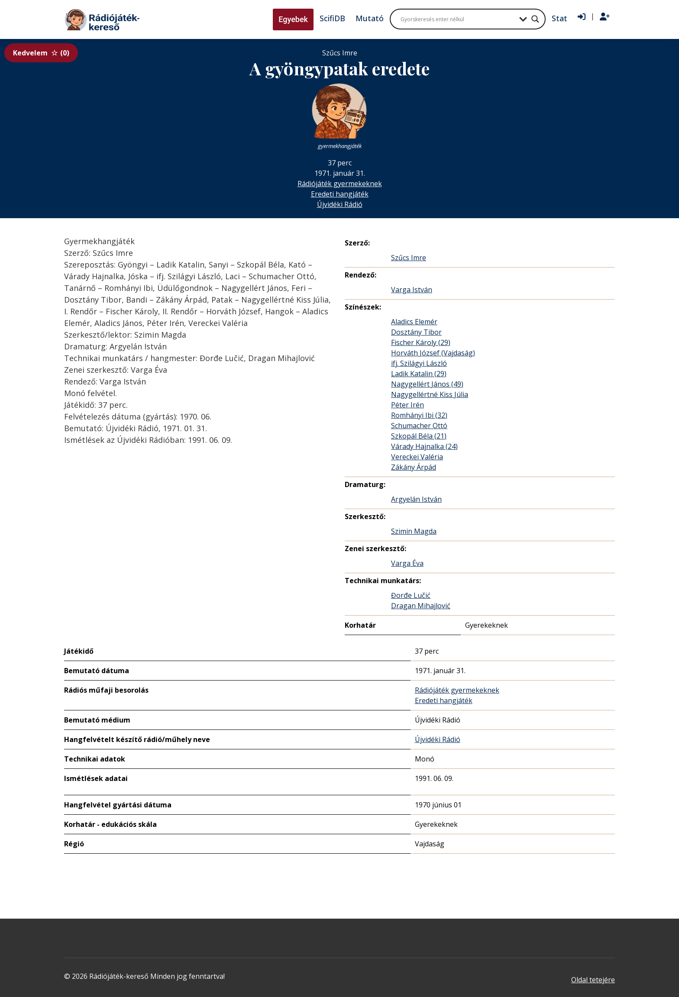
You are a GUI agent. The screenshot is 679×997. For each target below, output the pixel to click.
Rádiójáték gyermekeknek (339, 183)
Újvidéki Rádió (339, 204)
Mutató (370, 18)
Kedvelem (41, 53)
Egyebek (293, 19)
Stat (559, 18)
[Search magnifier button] (535, 19)
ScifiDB (332, 18)
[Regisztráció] (604, 17)
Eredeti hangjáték (340, 194)
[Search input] (458, 19)
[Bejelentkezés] (581, 17)
